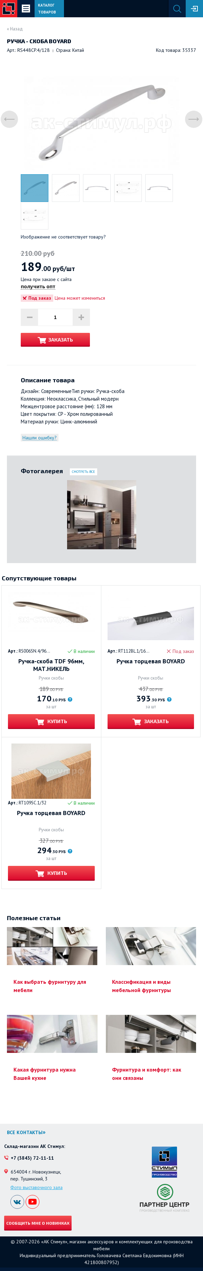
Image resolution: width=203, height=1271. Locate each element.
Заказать (60, 340)
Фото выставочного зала (36, 1187)
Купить (56, 721)
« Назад (15, 28)
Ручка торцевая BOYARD (151, 661)
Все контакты (25, 1132)
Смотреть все (83, 471)
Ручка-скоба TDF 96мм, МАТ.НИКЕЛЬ (51, 665)
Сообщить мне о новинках (38, 1223)
